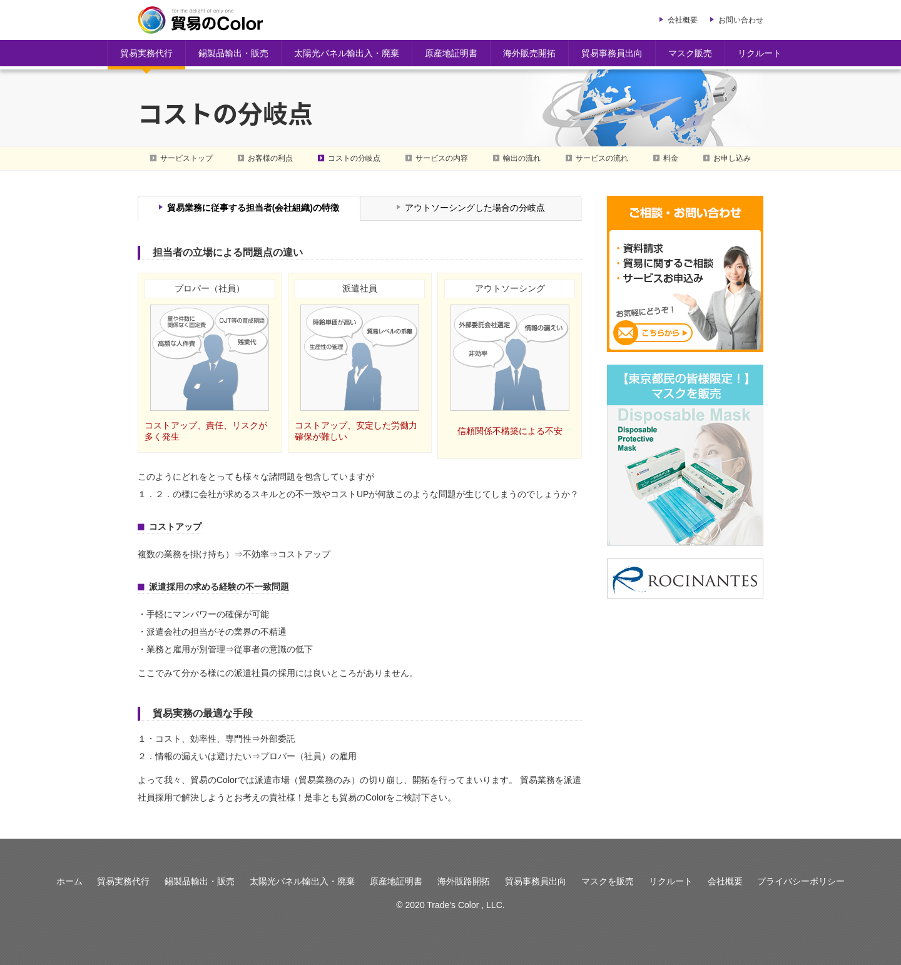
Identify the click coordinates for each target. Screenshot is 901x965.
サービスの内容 (441, 158)
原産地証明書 (451, 53)
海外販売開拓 (529, 53)
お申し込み (732, 158)
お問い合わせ (740, 20)
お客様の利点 (270, 158)
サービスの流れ (602, 158)
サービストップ (186, 158)
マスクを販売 (607, 881)
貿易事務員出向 (612, 53)
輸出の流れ (522, 158)
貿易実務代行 (146, 53)
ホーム (69, 881)
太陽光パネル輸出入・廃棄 (346, 53)
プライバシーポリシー (801, 881)
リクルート (759, 53)
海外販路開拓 (463, 881)
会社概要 (683, 20)
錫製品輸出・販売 (233, 53)
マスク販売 (690, 53)
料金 (670, 158)
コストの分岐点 (354, 158)
